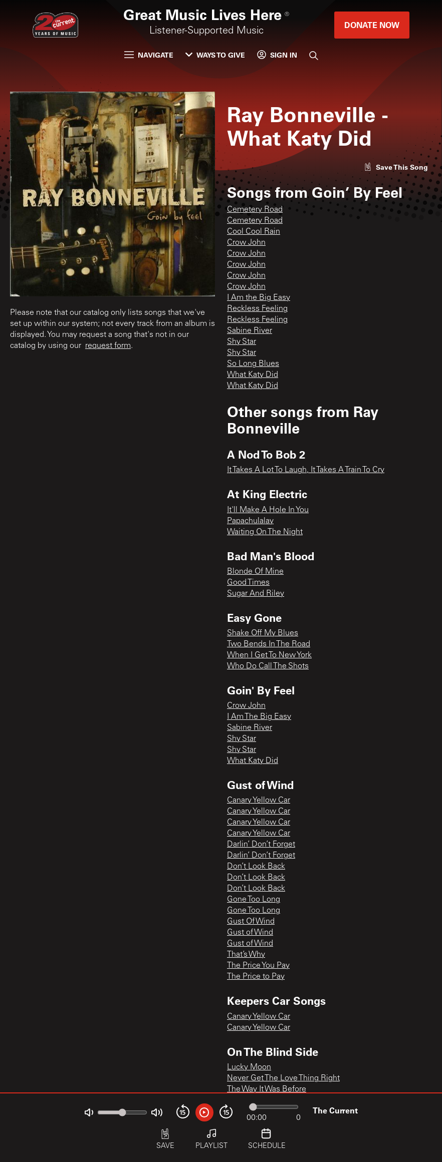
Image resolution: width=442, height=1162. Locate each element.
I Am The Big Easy (259, 717)
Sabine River (249, 331)
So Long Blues (253, 364)
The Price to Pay (256, 977)
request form (108, 346)
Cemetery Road (255, 210)
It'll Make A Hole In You (268, 510)
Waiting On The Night (265, 532)
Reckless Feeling (257, 309)
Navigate (148, 55)
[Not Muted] (89, 1112)
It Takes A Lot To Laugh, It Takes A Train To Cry (305, 470)
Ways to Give (215, 55)
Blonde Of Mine (255, 572)
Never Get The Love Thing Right (283, 1078)
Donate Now (371, 25)
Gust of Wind (250, 933)
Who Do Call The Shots (268, 666)
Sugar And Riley (255, 594)
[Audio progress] (274, 1107)
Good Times (248, 583)
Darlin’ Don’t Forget (261, 845)
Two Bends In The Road (268, 644)
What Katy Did (252, 375)
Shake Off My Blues (262, 633)
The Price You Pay (258, 966)
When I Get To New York (269, 655)
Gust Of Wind (251, 922)
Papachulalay (250, 521)
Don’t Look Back (256, 867)
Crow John (246, 243)
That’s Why (246, 955)
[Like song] (396, 167)
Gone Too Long (253, 900)
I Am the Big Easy (258, 298)
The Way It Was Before (266, 1089)
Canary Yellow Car (258, 801)
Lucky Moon (249, 1067)
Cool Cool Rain (253, 232)
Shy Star (241, 342)
